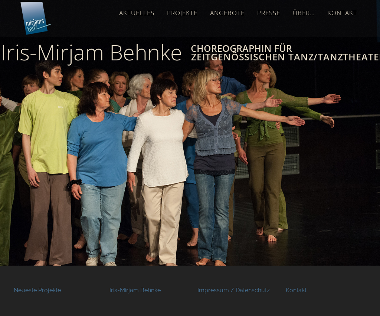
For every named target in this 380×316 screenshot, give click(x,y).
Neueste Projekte (37, 290)
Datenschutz (253, 290)
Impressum (213, 290)
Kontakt (296, 290)
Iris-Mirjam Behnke (135, 290)
